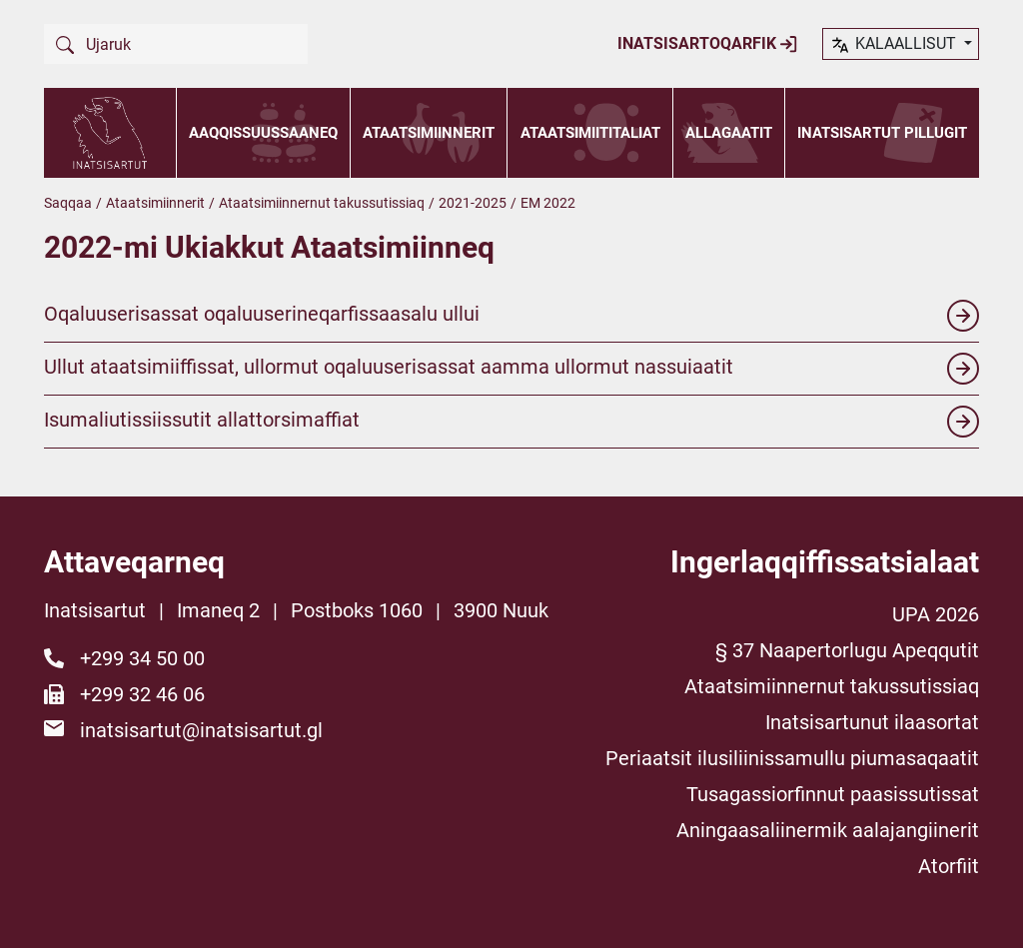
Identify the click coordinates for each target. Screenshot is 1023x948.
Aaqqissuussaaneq (263, 133)
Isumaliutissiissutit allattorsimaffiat (511, 422)
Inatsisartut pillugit (882, 133)
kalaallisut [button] (894, 45)
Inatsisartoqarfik (707, 44)
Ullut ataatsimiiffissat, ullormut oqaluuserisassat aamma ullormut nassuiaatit (511, 369)
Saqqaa (68, 203)
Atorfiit (948, 866)
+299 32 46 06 (142, 694)
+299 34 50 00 (142, 658)
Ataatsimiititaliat (590, 133)
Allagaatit (728, 133)
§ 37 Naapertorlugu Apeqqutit (847, 650)
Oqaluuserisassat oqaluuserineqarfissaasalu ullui (511, 316)
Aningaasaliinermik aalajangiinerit (827, 830)
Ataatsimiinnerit (429, 133)
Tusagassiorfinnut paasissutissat (832, 794)
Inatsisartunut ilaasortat (872, 722)
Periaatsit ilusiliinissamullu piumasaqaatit (792, 758)
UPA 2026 (935, 614)
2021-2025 (473, 203)
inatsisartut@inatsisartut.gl (201, 730)
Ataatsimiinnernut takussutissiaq (322, 203)
